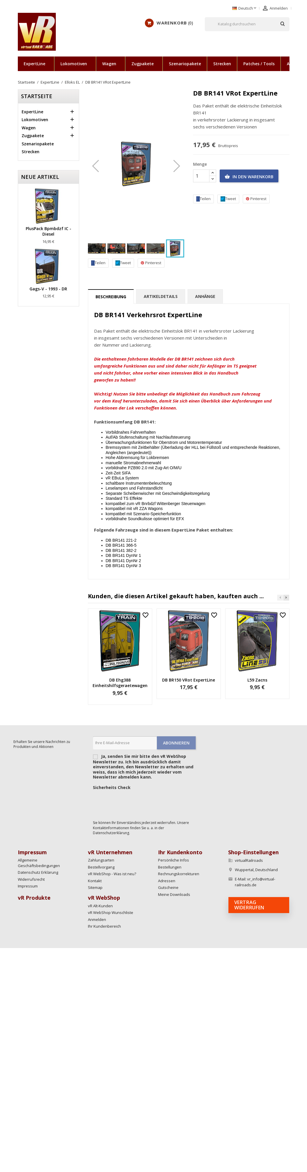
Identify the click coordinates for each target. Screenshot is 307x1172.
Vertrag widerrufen (249, 905)
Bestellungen (169, 867)
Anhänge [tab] (205, 296)
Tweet (123, 263)
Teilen (98, 263)
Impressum (28, 886)
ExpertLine (34, 63)
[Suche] (247, 24)
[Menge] (201, 176)
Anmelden (97, 919)
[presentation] (137, 803)
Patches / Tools (259, 63)
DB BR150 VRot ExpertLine (188, 680)
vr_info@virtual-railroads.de (255, 881)
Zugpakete (142, 63)
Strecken (222, 63)
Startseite (36, 96)
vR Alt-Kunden (100, 905)
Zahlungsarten (101, 860)
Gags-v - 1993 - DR (48, 289)
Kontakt (95, 880)
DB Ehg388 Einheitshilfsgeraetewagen (120, 683)
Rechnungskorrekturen (178, 873)
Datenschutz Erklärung (38, 872)
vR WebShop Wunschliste (110, 912)
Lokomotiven (73, 63)
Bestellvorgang (101, 867)
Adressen (166, 880)
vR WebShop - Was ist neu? (112, 873)
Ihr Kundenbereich (104, 926)
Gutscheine (168, 887)
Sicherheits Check (112, 787)
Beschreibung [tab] (111, 296)
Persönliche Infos (173, 860)
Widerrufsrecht (31, 879)
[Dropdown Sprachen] (244, 8)
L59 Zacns (257, 680)
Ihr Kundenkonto (180, 852)
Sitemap (95, 887)
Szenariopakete (185, 63)
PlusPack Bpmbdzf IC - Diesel (48, 231)
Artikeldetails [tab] (161, 296)
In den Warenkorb (249, 177)
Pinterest (151, 263)
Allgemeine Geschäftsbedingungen (39, 862)
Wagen (109, 63)
